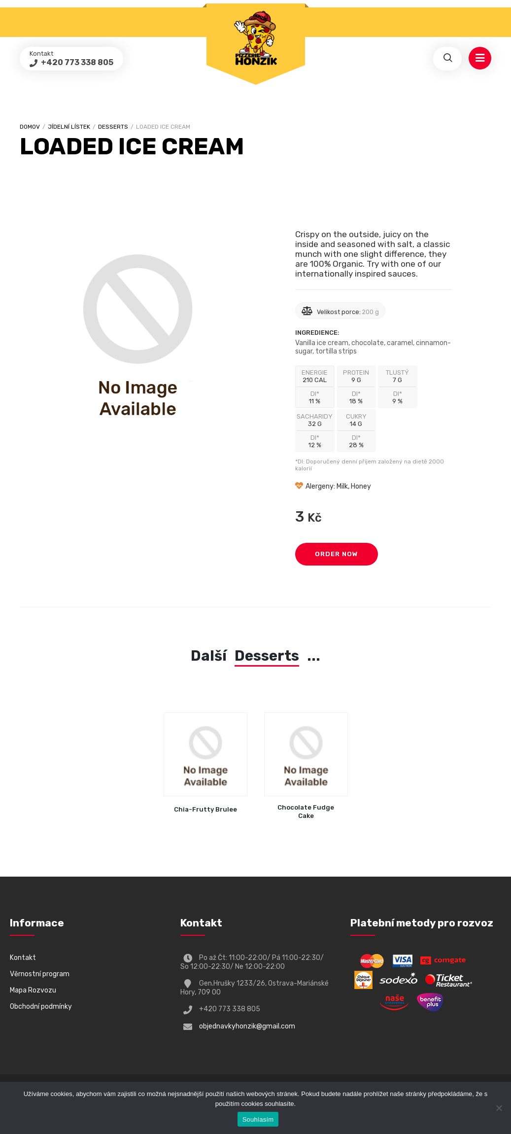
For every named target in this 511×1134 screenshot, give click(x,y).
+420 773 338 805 (76, 62)
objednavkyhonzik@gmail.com (247, 1026)
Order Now (336, 554)
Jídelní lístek (69, 126)
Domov (30, 126)
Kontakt (23, 958)
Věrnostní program (39, 974)
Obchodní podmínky (41, 1006)
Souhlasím (258, 1119)
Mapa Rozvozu (33, 990)
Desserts (113, 126)
